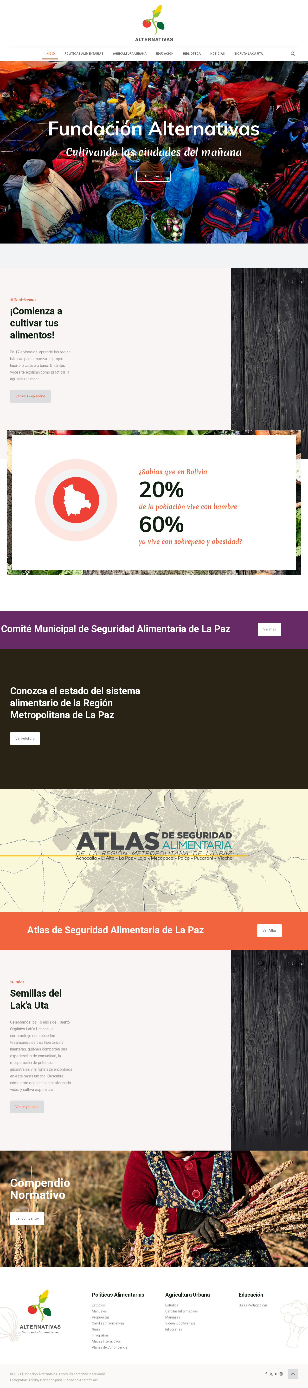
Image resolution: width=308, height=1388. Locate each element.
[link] (40, 1309)
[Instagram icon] (281, 1374)
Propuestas (100, 1317)
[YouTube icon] (276, 1374)
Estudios (98, 1305)
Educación (251, 1295)
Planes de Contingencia (110, 1347)
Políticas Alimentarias (118, 1295)
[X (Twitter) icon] (271, 1374)
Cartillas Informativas (108, 1323)
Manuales (99, 1311)
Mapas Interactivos (106, 1341)
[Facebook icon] (266, 1374)
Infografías (100, 1335)
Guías (96, 1329)
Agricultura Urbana (187, 1295)
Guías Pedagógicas (253, 1305)
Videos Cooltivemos (180, 1323)
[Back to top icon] (293, 1374)
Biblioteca (153, 176)
